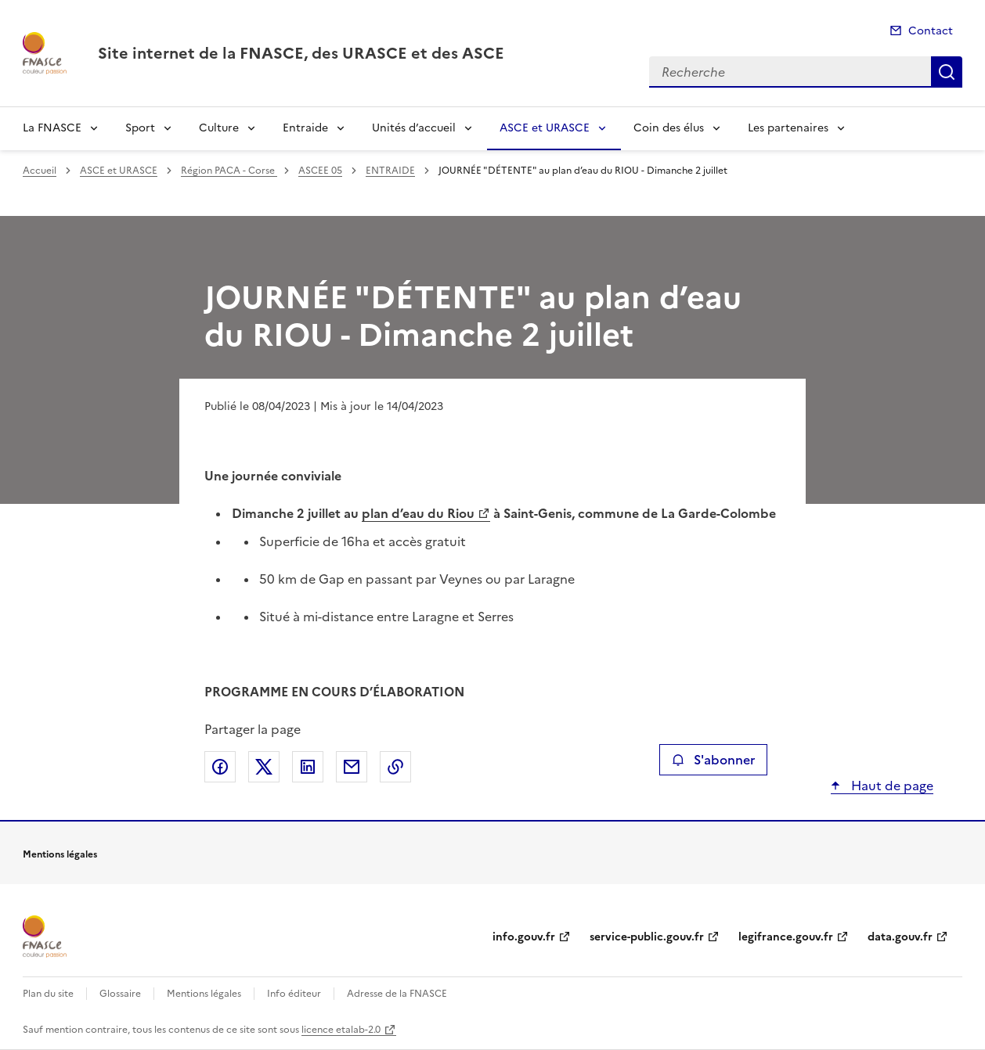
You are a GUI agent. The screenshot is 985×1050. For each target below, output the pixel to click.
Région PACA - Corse (229, 171)
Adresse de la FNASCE (397, 994)
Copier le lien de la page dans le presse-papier (395, 766)
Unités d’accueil (414, 128)
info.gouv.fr (523, 937)
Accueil (39, 171)
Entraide (305, 128)
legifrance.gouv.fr (785, 937)
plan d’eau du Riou (418, 513)
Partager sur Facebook (220, 766)
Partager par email (351, 766)
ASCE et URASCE (545, 128)
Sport (140, 128)
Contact (930, 31)
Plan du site (48, 994)
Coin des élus (668, 128)
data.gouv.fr (900, 937)
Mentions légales (204, 994)
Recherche (946, 72)
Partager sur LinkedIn (307, 766)
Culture (219, 128)
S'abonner (713, 759)
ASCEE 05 (320, 171)
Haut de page (890, 785)
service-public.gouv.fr (647, 937)
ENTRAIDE (390, 171)
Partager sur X (264, 766)
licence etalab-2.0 (341, 1030)
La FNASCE (52, 128)
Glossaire (120, 994)
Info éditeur (294, 994)
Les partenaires (788, 128)
